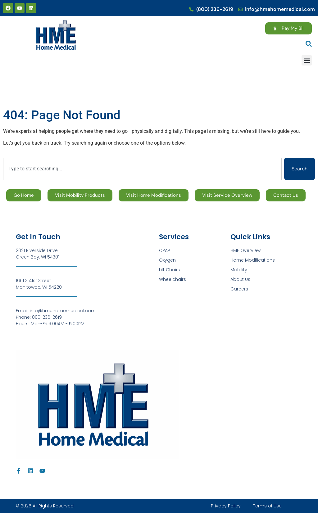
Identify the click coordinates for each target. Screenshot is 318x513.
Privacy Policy (226, 506)
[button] (307, 60)
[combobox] (142, 169)
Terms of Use (267, 506)
